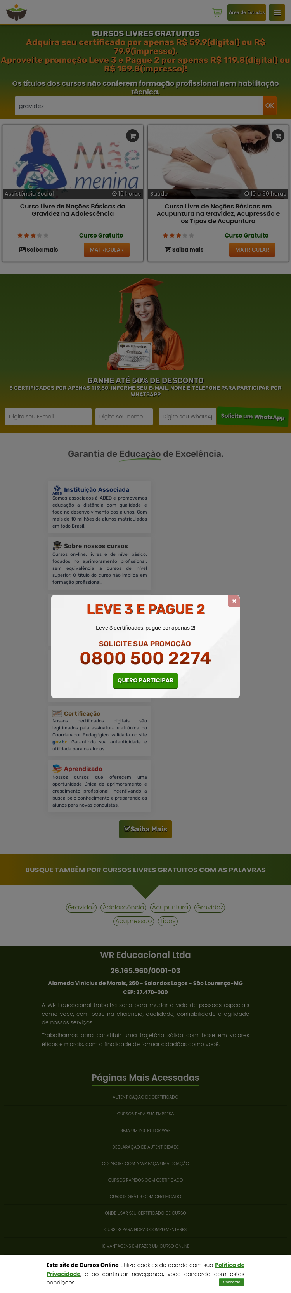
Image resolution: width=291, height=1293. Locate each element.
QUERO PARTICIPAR (146, 680)
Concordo (231, 1282)
